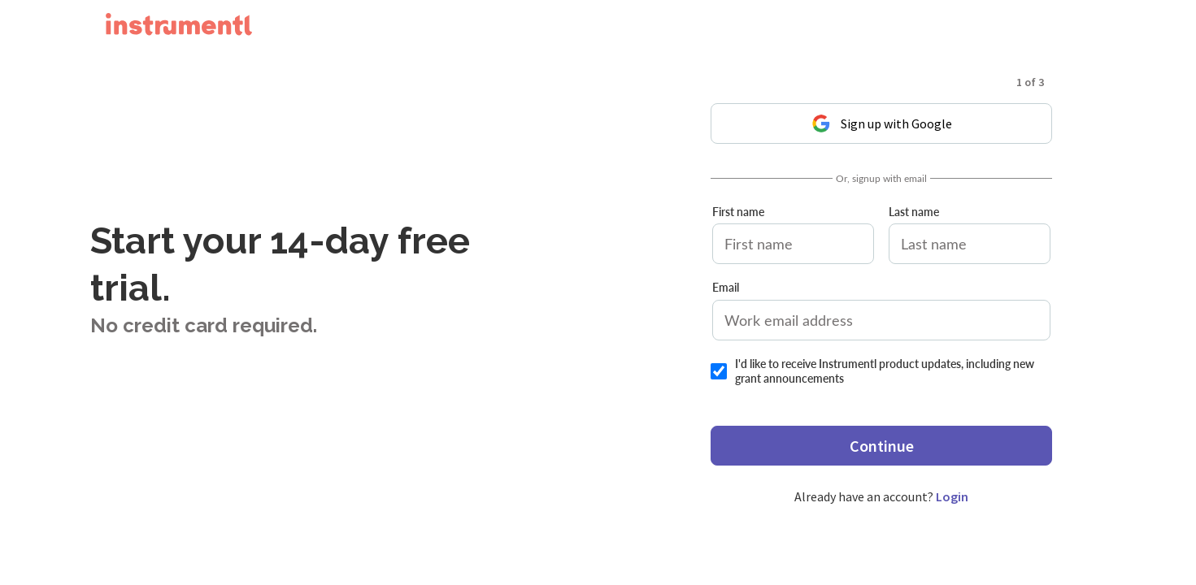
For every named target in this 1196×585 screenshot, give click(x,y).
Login (952, 496)
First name (738, 212)
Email (725, 287)
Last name (914, 212)
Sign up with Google (881, 123)
